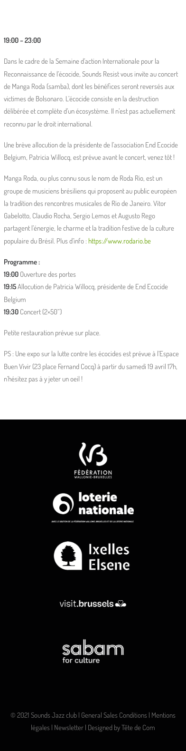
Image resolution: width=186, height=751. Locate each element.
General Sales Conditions (114, 715)
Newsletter (69, 727)
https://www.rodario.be (119, 240)
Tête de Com (138, 727)
